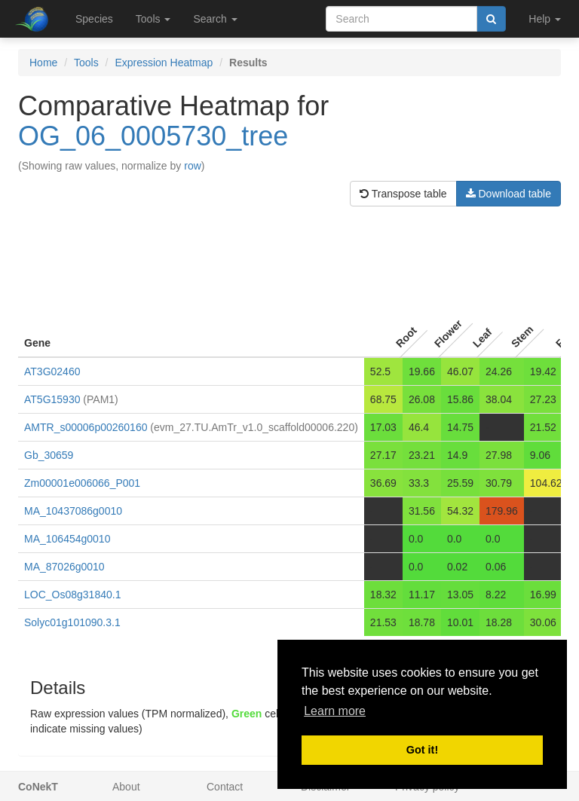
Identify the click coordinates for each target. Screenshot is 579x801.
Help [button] (544, 19)
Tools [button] (153, 19)
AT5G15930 (52, 399)
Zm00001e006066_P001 (82, 483)
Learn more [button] (335, 711)
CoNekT (38, 787)
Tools (86, 63)
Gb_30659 (48, 455)
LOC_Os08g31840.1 (72, 595)
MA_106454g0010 (67, 539)
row (192, 166)
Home (43, 63)
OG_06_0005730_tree (153, 136)
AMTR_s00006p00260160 (85, 427)
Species (94, 19)
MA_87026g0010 (64, 567)
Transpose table (403, 194)
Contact (225, 787)
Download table (508, 194)
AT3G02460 (52, 371)
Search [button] (215, 19)
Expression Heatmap (164, 63)
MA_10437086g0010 (73, 511)
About (126, 787)
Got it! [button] (422, 750)
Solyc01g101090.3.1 (72, 622)
